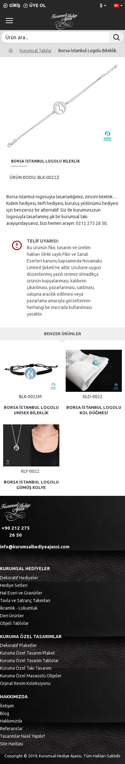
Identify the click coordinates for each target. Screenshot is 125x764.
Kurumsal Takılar (36, 50)
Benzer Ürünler (62, 333)
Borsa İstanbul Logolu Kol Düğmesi (93, 410)
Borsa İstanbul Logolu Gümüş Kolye (31, 485)
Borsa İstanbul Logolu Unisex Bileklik (31, 410)
